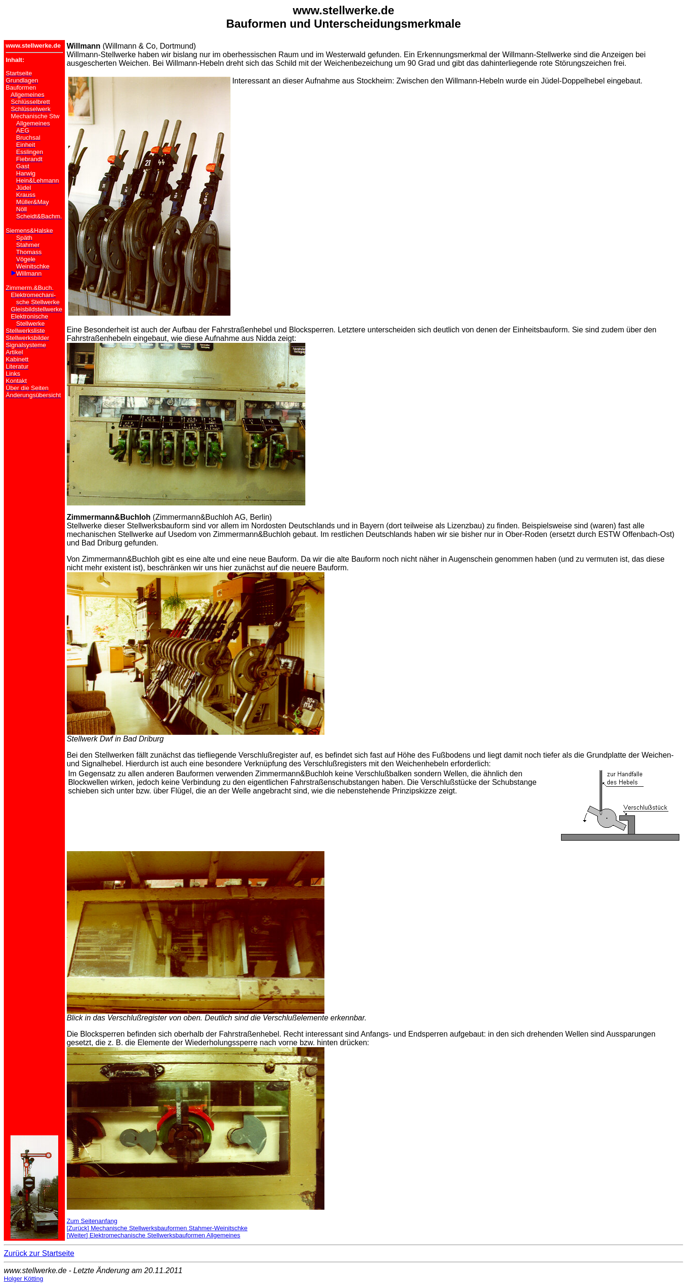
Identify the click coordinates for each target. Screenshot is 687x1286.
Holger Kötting (23, 1278)
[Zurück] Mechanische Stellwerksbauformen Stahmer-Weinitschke (157, 1228)
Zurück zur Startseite (39, 1253)
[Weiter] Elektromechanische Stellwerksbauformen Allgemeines (153, 1235)
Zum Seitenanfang (92, 1220)
